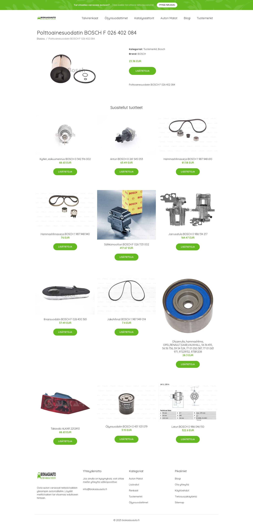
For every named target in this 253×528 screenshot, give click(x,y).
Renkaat (133, 492)
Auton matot (169, 19)
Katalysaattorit (144, 19)
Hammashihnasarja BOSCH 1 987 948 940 (65, 236)
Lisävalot (134, 486)
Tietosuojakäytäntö (186, 498)
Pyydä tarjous (167, 5)
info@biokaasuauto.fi (95, 491)
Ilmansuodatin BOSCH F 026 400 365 (65, 321)
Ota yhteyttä (182, 486)
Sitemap (179, 504)
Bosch (161, 51)
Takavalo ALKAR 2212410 (65, 430)
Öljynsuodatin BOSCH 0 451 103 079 (126, 428)
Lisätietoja (142, 73)
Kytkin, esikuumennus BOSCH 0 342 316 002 (65, 161)
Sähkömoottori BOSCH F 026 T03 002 (126, 246)
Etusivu (41, 40)
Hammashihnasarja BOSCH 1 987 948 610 (188, 161)
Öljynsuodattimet (116, 19)
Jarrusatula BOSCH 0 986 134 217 (187, 236)
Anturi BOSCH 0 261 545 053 (126, 161)
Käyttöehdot (182, 492)
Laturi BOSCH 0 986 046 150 (188, 429)
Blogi (187, 19)
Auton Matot (136, 480)
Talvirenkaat (90, 19)
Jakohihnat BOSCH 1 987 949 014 (126, 321)
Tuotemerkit (205, 19)
